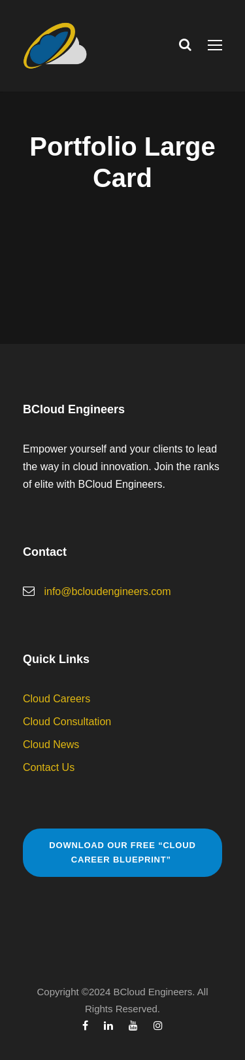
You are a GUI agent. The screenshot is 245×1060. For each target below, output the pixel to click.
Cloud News (51, 744)
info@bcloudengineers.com (107, 591)
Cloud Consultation (67, 721)
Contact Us (48, 767)
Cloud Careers (56, 698)
